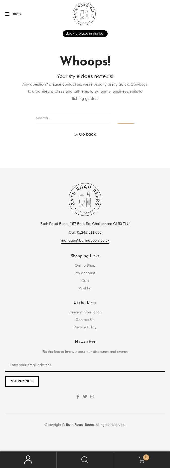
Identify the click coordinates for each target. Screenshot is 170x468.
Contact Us (85, 320)
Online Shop (85, 265)
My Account (28, 460)
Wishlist (85, 288)
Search (85, 460)
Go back (87, 135)
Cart (85, 281)
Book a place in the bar (85, 33)
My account (85, 273)
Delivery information (85, 312)
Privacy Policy (85, 327)
